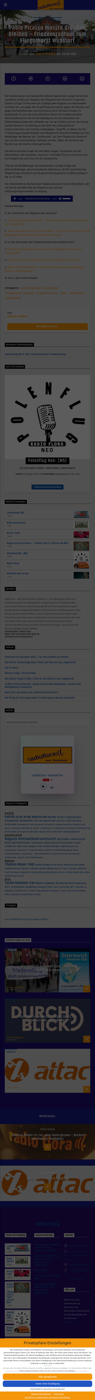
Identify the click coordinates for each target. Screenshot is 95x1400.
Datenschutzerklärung (41, 1394)
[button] (47, 1384)
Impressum (59, 1394)
